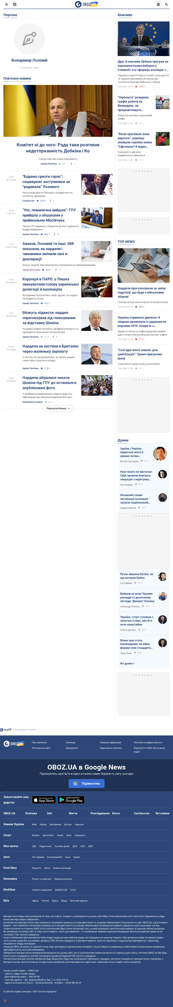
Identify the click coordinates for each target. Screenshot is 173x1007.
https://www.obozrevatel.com (117, 916)
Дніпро (68, 824)
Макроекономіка (63, 879)
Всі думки (126, 663)
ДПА (75, 846)
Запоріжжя (55, 824)
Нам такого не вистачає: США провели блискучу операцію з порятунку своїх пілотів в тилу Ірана (136, 475)
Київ (34, 824)
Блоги (116, 813)
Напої (47, 868)
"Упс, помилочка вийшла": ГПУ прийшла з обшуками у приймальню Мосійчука (49, 215)
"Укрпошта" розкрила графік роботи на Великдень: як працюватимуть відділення (133, 103)
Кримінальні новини (32, 402)
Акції (67, 857)
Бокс (68, 835)
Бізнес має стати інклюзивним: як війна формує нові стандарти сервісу (135, 644)
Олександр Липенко (130, 606)
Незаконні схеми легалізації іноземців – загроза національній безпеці (135, 499)
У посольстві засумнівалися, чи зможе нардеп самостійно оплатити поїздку (48, 359)
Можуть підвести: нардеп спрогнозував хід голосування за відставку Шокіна (48, 317)
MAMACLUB (61, 890)
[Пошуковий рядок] (166, 4)
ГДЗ (34, 846)
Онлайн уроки (62, 846)
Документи (72, 748)
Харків (43, 824)
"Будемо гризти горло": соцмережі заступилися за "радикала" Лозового (46, 181)
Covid (72, 890)
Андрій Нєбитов (128, 508)
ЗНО (82, 846)
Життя (73, 813)
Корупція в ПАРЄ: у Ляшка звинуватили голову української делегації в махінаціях (50, 284)
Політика (31, 813)
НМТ (90, 846)
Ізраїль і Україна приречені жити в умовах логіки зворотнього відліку (133, 452)
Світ (49, 813)
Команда (70, 742)
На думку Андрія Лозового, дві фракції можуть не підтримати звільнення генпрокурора (50, 330)
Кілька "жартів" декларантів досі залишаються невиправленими (58, 265)
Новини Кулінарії (62, 868)
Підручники (45, 846)
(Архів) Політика (49, 164)
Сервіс (76, 857)
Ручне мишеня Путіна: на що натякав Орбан (136, 576)
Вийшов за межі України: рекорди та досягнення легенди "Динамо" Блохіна (137, 597)
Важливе (125, 15)
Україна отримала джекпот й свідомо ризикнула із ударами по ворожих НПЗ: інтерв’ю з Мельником (142, 322)
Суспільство (28, 201)
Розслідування (100, 813)
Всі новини (163, 813)
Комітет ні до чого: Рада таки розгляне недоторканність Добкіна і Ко (58, 147)
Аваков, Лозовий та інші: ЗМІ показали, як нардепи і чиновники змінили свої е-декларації (48, 251)
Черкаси (79, 824)
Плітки (45, 900)
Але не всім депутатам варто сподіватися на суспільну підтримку (47, 194)
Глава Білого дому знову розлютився (139, 364)
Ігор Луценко (126, 485)
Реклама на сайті (41, 748)
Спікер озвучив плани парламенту (58, 159)
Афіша (35, 900)
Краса (55, 900)
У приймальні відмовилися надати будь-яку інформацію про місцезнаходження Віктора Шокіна (47, 395)
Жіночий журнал (79, 900)
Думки (123, 440)
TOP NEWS (126, 242)
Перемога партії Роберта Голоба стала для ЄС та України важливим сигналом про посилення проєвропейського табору (143, 78)
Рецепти (36, 868)
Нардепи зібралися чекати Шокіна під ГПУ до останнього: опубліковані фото (49, 383)
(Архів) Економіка (31, 270)
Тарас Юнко (126, 653)
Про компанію (39, 742)
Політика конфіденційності (148, 742)
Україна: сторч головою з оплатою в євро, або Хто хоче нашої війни (136, 620)
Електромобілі (54, 857)
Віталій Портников (129, 461)
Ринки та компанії (41, 879)
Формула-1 (80, 835)
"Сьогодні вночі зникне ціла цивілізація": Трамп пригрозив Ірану (140, 354)
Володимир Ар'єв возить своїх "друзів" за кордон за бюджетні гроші (50, 297)
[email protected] (44, 982)
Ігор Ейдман (126, 583)
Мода (64, 900)
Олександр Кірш (128, 630)
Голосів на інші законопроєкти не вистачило (143, 302)
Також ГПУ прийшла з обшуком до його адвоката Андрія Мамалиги (50, 228)
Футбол (36, 835)
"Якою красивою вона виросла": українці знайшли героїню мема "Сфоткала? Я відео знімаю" (135, 140)
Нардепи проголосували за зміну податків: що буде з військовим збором (142, 292)
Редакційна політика (111, 748)
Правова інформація (110, 742)
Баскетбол (48, 835)
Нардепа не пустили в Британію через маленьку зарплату (50, 349)
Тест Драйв (38, 857)
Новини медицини (42, 890)
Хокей (60, 835)
